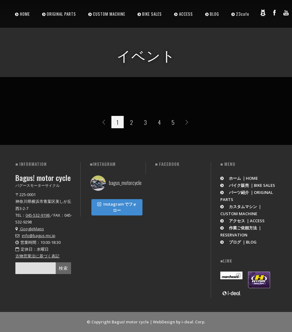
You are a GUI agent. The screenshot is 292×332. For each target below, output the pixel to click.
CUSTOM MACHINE (109, 14)
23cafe (242, 14)
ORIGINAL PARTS (61, 14)
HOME (25, 14)
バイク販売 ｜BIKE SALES (247, 185)
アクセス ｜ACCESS (242, 220)
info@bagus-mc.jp (38, 235)
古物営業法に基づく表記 (37, 256)
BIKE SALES (152, 14)
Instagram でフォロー (117, 206)
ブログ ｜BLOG (238, 242)
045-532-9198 (38, 215)
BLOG (214, 14)
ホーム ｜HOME (239, 178)
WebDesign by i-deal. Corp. (179, 322)
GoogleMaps (29, 229)
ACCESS (186, 14)
